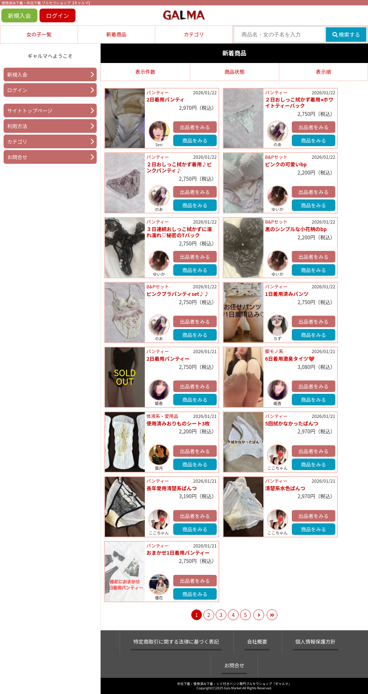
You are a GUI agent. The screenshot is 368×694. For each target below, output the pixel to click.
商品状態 (235, 71)
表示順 (323, 71)
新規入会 (19, 15)
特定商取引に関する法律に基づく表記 (176, 641)
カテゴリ (194, 34)
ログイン (57, 15)
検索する (346, 34)
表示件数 (145, 71)
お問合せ (17, 157)
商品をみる (194, 140)
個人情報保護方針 (315, 641)
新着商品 (116, 34)
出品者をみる (195, 127)
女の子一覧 (38, 34)
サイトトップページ (29, 110)
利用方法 (17, 126)
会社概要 (257, 641)
